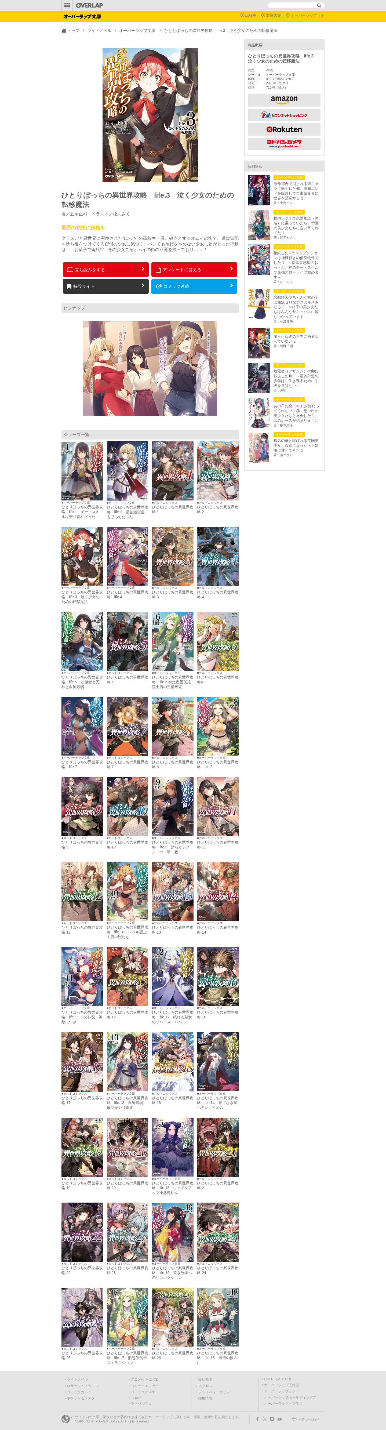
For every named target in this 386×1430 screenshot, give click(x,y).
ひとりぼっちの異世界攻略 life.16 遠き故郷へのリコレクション (172, 1273)
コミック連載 (172, 286)
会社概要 (205, 1379)
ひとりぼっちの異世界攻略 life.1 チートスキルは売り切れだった (82, 512)
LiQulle (136, 1398)
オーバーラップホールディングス (290, 1397)
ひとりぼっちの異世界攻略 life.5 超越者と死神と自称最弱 (82, 682)
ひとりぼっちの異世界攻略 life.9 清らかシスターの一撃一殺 (172, 847)
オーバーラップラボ (308, 15)
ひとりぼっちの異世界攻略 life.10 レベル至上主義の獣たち (127, 932)
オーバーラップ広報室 (281, 1385)
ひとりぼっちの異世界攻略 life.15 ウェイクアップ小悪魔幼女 (172, 1188)
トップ (73, 30)
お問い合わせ (308, 1419)
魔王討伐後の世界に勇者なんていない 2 (296, 338)
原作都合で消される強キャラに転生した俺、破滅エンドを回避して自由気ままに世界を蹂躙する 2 (296, 191)
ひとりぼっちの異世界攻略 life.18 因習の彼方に (217, 1358)
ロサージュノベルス (82, 1386)
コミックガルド (79, 1392)
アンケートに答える (178, 270)
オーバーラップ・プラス (283, 1404)
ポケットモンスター (82, 1398)
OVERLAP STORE (278, 1379)
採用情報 (205, 1398)
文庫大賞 (273, 15)
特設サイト (81, 286)
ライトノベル (99, 30)
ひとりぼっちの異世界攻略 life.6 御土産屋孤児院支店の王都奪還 (172, 682)
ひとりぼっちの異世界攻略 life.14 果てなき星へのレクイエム (217, 1103)
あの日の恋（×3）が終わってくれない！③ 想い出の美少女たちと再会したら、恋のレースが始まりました (296, 413)
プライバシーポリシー (215, 1392)
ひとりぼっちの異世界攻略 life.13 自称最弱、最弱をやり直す (127, 1103)
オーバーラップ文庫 (137, 30)
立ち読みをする (86, 270)
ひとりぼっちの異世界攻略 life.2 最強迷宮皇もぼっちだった (127, 512)
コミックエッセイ (145, 1386)
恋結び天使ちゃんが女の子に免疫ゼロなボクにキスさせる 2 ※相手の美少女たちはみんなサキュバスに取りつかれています (296, 307)
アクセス (205, 1386)
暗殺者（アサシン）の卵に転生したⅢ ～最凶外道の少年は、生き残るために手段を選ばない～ (296, 378)
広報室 (250, 15)
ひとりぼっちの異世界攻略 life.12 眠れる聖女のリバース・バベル (172, 1017)
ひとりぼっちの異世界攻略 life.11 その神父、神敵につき (82, 1017)
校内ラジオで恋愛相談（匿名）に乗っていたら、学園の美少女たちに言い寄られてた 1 (296, 225)
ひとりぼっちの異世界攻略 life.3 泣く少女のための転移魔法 (82, 597)
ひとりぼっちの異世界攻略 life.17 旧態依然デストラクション (127, 1358)
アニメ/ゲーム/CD (144, 1379)
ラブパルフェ (141, 1404)
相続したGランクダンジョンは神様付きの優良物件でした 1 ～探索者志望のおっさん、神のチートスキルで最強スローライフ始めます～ (296, 265)
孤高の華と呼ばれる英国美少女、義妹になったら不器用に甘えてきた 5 (296, 445)
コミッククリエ (143, 1392)
